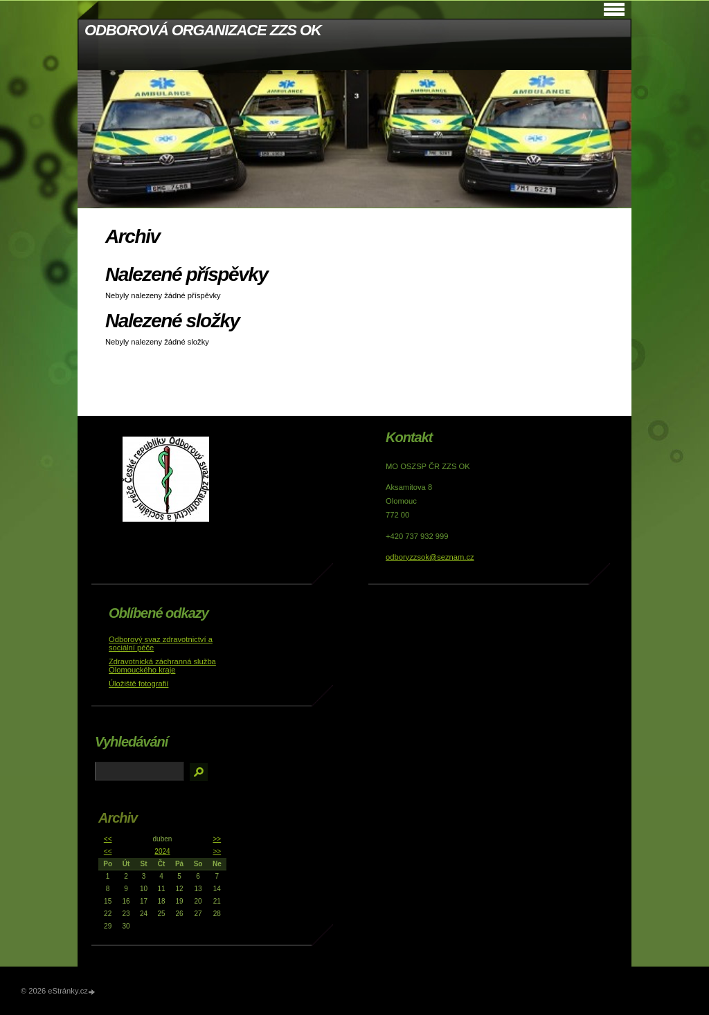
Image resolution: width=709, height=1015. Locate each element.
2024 (162, 851)
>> (217, 839)
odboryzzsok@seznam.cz (430, 557)
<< (108, 839)
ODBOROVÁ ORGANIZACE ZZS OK (202, 30)
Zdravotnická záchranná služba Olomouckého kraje (162, 665)
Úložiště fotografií (138, 683)
